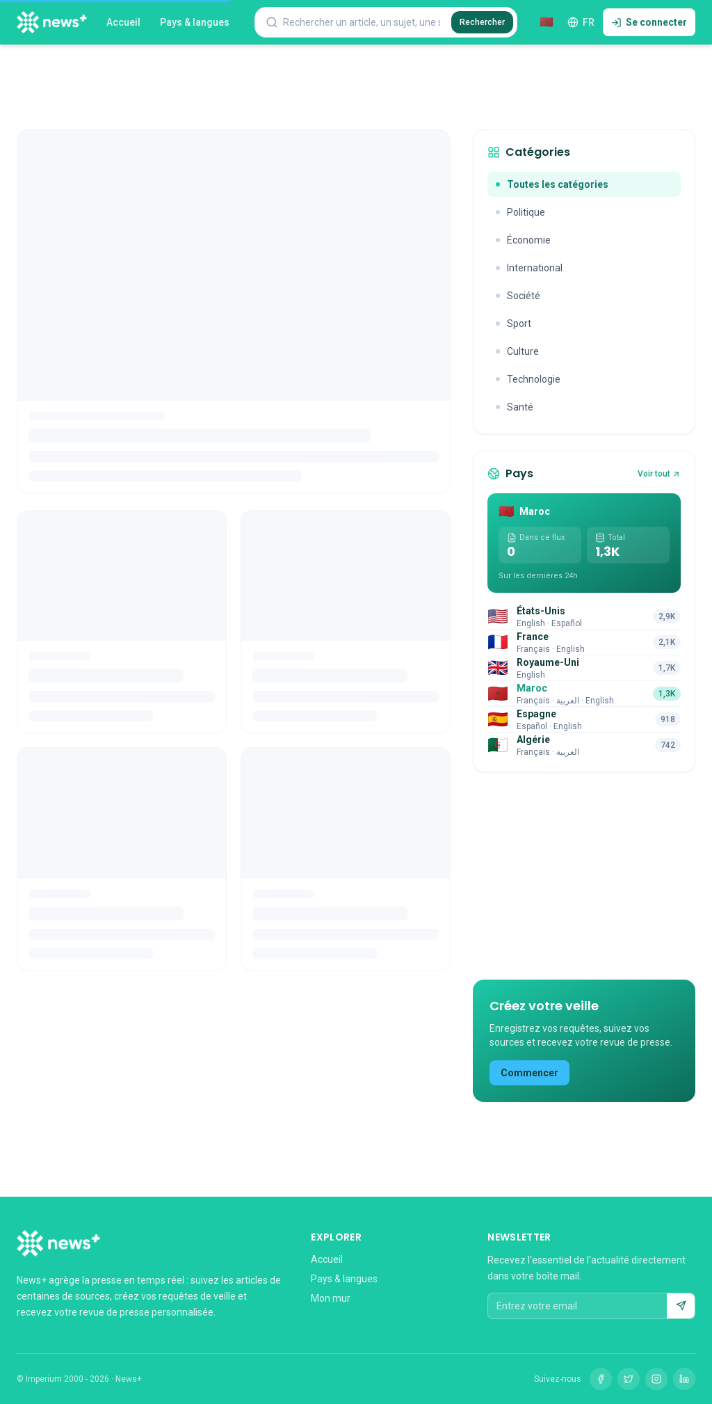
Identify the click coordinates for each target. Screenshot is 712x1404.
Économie (523, 240)
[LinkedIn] (684, 1379)
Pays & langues (194, 22)
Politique (520, 212)
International (529, 267)
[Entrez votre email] (577, 1305)
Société (518, 295)
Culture (517, 351)
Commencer (529, 1072)
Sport (513, 323)
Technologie (528, 379)
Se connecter (649, 22)
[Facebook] (601, 1379)
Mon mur (330, 1298)
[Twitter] (628, 1379)
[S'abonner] (681, 1305)
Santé (514, 407)
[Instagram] (656, 1379)
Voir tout (659, 474)
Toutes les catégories (552, 184)
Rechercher (482, 22)
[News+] (52, 22)
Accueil (123, 22)
